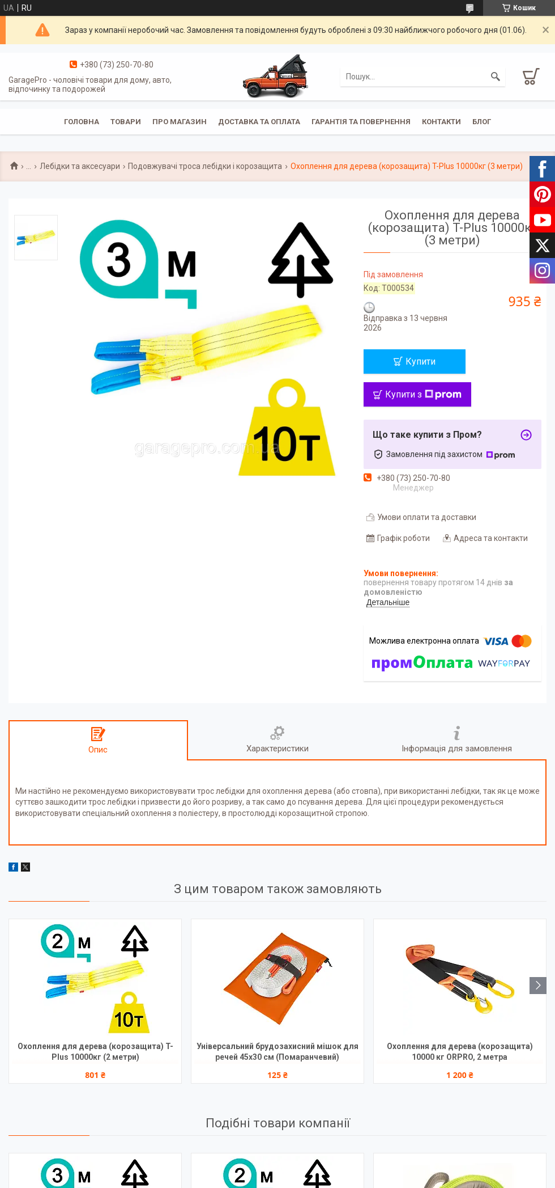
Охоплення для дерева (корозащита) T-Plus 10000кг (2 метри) (95, 1052)
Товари (125, 121)
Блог (481, 121)
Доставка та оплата (259, 121)
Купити (420, 361)
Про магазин (179, 121)
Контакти (441, 121)
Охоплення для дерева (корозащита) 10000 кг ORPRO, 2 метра (460, 1052)
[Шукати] (495, 76)
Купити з (423, 394)
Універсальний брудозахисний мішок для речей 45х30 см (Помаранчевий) (277, 1052)
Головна (81, 121)
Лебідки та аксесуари (80, 166)
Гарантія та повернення (361, 121)
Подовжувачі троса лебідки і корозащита (205, 166)
